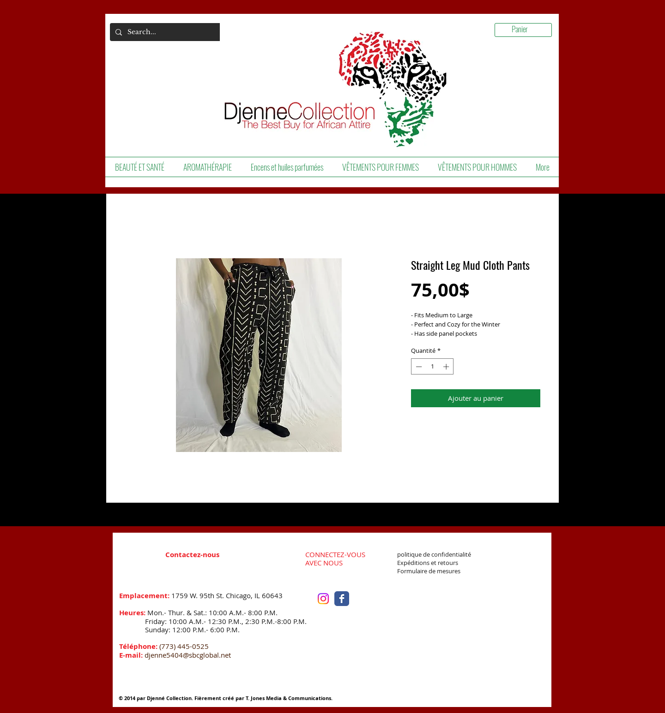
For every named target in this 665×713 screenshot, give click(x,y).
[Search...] (164, 32)
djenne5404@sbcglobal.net (188, 655)
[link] (526, 29)
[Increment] (447, 366)
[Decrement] (417, 366)
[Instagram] (323, 598)
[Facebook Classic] (341, 598)
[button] (139, 167)
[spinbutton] (432, 366)
